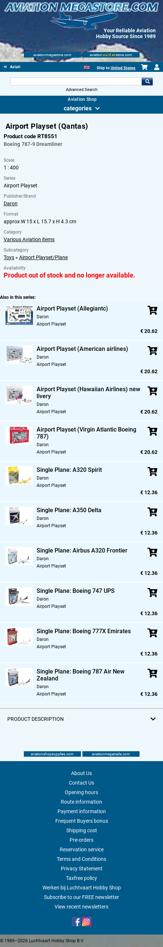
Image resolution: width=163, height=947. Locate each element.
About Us (81, 773)
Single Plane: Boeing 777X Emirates (84, 631)
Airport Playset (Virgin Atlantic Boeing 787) (86, 433)
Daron (11, 203)
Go (147, 81)
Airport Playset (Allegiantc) (72, 308)
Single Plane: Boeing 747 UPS (76, 590)
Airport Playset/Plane (43, 257)
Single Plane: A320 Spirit (69, 469)
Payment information (82, 811)
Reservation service (82, 849)
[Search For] (76, 81)
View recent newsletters (81, 907)
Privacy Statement (82, 868)
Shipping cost (81, 830)
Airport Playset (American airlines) (82, 348)
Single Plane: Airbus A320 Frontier (82, 550)
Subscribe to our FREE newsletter (81, 897)
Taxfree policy (81, 878)
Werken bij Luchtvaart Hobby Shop (81, 888)
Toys (9, 257)
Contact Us (81, 783)
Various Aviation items (29, 239)
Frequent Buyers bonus (81, 821)
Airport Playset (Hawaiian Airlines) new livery (88, 393)
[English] (86, 66)
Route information (81, 802)
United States (123, 68)
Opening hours (81, 792)
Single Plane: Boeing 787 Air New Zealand (81, 675)
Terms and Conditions (81, 859)
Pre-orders (81, 840)
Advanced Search (81, 89)
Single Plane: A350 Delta (69, 510)
